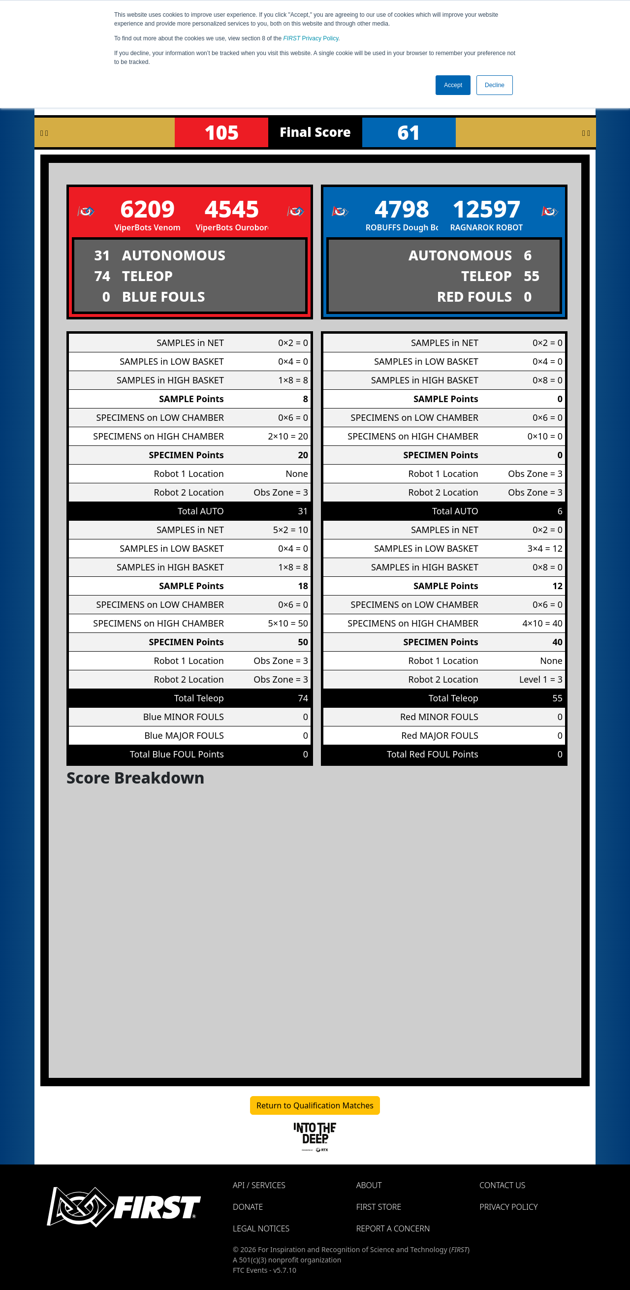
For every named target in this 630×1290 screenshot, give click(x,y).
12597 (486, 208)
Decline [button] (494, 85)
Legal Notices (261, 1228)
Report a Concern (393, 1228)
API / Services (259, 1185)
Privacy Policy (311, 38)
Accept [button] (453, 85)
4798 (402, 208)
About (369, 1185)
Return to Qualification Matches (315, 1105)
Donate (248, 1206)
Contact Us (502, 1185)
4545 (232, 208)
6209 (147, 208)
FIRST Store (379, 1206)
